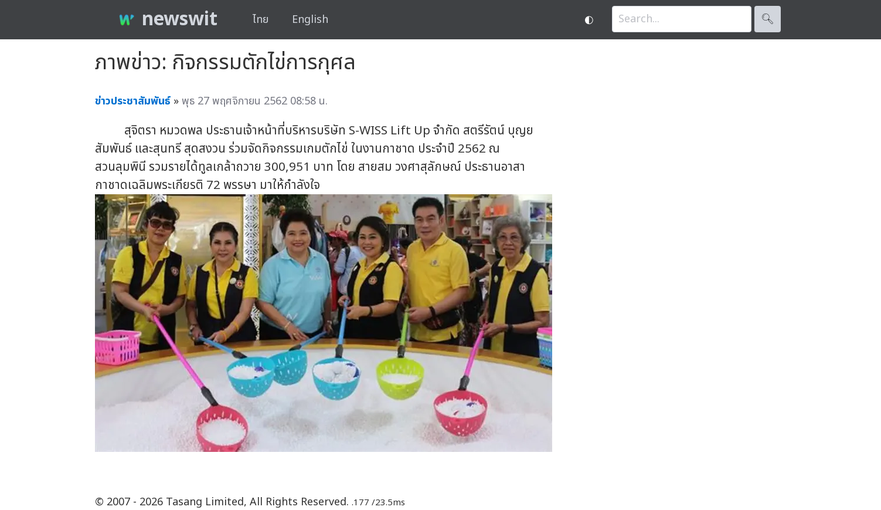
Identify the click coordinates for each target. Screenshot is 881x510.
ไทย (260, 20)
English (310, 20)
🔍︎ (767, 19)
